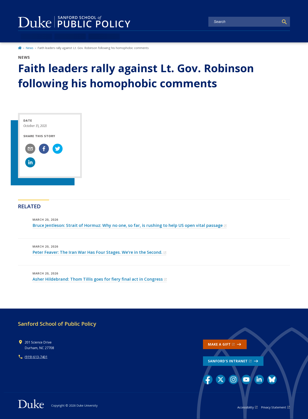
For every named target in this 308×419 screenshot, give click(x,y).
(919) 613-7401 (36, 357)
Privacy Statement (273, 407)
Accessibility (245, 407)
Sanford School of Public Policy (57, 323)
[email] (30, 149)
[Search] (284, 21)
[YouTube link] (246, 379)
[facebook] (44, 149)
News (29, 48)
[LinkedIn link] (259, 379)
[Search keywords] (244, 22)
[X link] (220, 379)
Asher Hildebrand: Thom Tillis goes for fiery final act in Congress (98, 279)
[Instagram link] (233, 379)
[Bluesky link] (272, 379)
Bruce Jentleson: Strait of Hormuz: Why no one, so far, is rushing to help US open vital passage (128, 225)
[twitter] (57, 149)
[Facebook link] (208, 379)
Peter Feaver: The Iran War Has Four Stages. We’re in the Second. (97, 252)
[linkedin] (30, 162)
